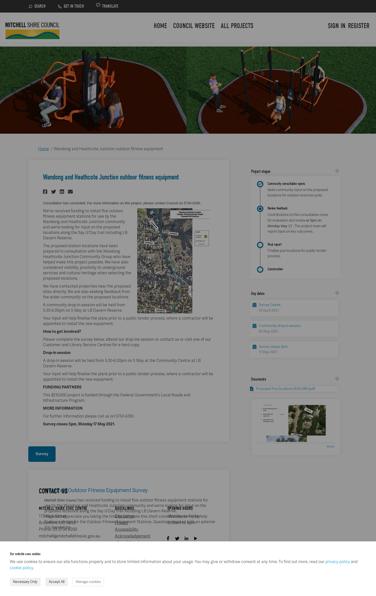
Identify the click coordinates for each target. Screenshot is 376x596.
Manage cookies (88, 582)
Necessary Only (25, 582)
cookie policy (21, 567)
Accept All (56, 582)
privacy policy (337, 561)
